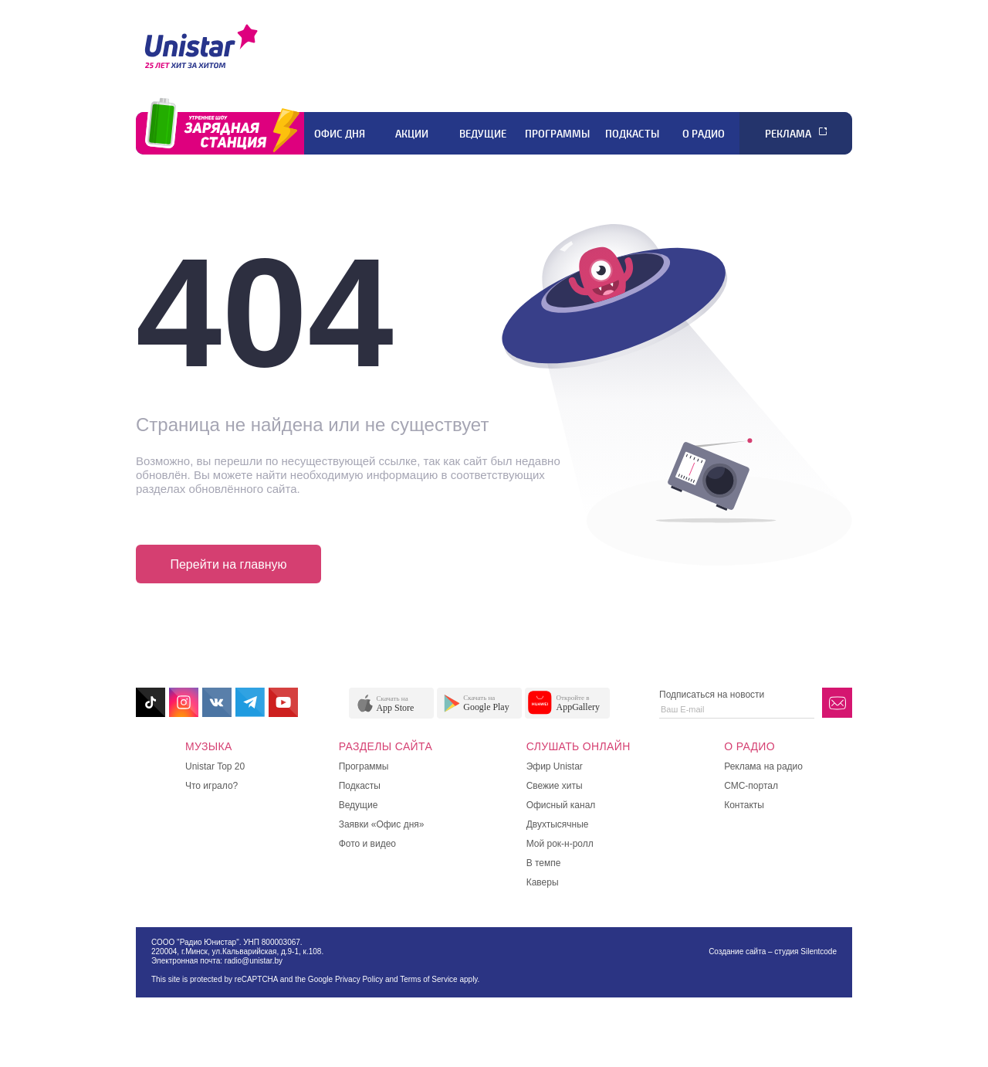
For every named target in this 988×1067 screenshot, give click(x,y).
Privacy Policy (359, 979)
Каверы (542, 882)
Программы (557, 133)
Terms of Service (428, 979)
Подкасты (632, 133)
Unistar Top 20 (215, 766)
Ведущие (482, 133)
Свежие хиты (554, 785)
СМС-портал (751, 785)
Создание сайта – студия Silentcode (773, 951)
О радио (703, 133)
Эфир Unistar (554, 766)
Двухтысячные (557, 824)
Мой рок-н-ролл (560, 843)
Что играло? (211, 785)
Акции (411, 133)
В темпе (543, 863)
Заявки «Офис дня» (382, 824)
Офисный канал (561, 805)
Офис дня (339, 133)
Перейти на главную (228, 564)
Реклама (788, 133)
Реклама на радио (763, 766)
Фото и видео (367, 843)
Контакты (744, 805)
